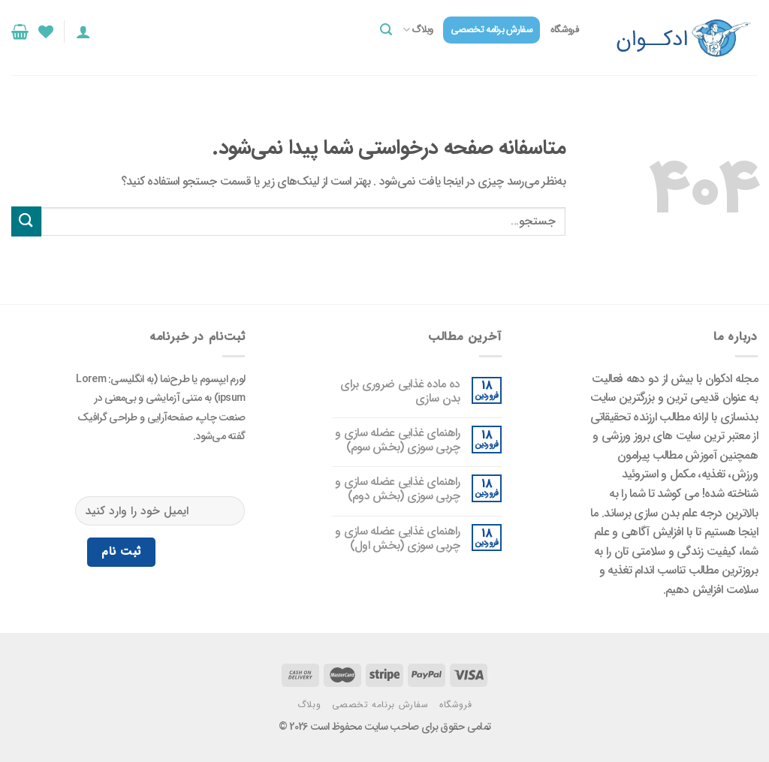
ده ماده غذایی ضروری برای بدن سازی (400, 391)
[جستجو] (386, 29)
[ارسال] (26, 221)
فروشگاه (564, 30)
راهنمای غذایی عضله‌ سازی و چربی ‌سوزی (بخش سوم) (397, 440)
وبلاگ (418, 30)
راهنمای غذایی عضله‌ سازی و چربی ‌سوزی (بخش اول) (397, 538)
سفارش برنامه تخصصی (491, 30)
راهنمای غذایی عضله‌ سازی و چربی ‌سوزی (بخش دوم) (397, 488)
